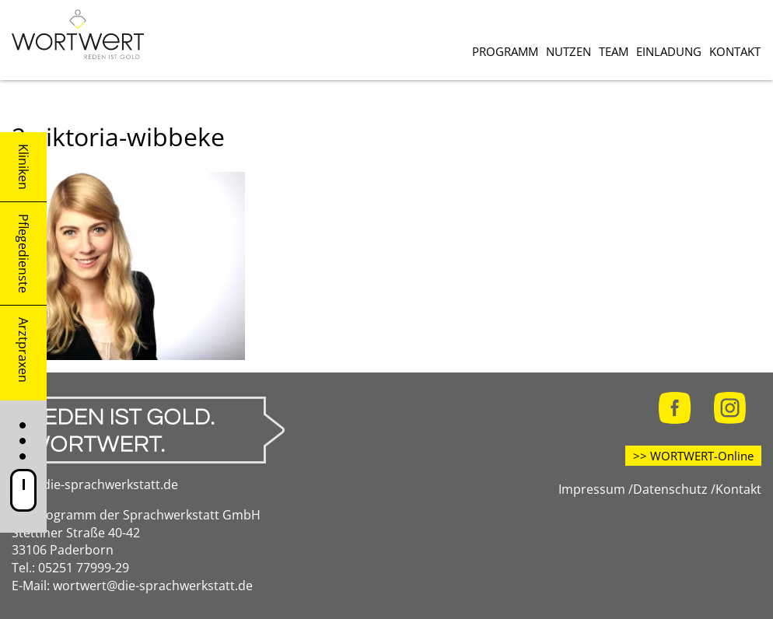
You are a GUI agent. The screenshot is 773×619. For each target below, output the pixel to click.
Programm (505, 51)
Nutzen (568, 51)
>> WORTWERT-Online (693, 455)
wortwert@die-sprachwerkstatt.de (153, 585)
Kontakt (735, 51)
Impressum (591, 489)
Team (613, 51)
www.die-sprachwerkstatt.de (95, 484)
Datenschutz (670, 489)
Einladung (668, 51)
